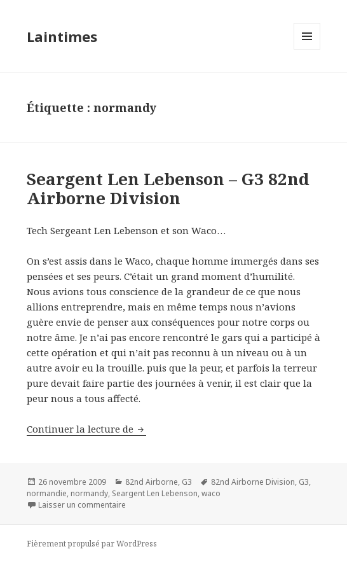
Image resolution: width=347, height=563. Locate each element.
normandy (89, 493)
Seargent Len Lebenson (155, 493)
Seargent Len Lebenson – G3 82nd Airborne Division (168, 188)
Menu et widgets (307, 49)
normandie (47, 493)
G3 (187, 481)
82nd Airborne (151, 481)
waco (211, 493)
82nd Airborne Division (253, 481)
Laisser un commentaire (82, 504)
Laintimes (62, 36)
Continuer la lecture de (86, 428)
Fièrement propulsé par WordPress (92, 543)
